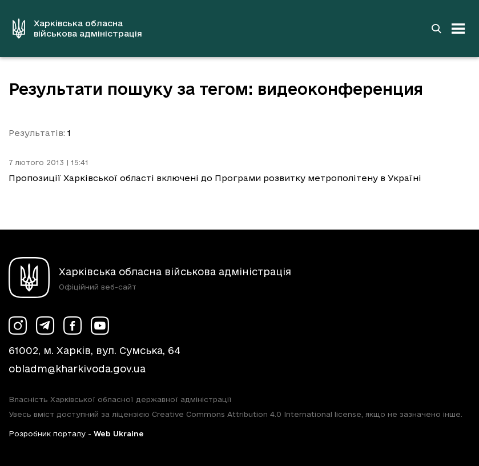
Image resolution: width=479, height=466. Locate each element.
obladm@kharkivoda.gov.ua (77, 368)
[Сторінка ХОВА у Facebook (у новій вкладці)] (72, 325)
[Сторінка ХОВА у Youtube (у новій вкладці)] (100, 325)
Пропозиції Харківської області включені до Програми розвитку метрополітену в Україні (215, 178)
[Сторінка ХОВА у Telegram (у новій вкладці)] (45, 325)
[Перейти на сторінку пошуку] (436, 28)
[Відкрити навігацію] (458, 28)
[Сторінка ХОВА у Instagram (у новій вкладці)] (18, 325)
